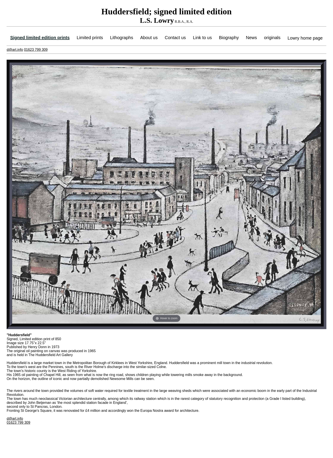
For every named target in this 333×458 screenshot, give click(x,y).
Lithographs (121, 37)
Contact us (175, 37)
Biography (229, 37)
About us (149, 37)
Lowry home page (305, 38)
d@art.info (15, 50)
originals (272, 37)
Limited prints (90, 37)
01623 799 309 (36, 50)
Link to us (202, 37)
